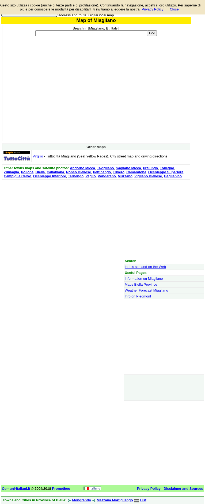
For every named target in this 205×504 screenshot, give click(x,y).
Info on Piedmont (138, 296)
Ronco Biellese (78, 172)
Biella (40, 172)
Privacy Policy (153, 9)
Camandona (136, 172)
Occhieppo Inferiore (49, 176)
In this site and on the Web (145, 267)
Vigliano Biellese (148, 176)
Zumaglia (11, 172)
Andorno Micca (82, 168)
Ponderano (107, 176)
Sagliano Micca (128, 168)
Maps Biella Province (141, 284)
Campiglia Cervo (17, 176)
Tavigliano (105, 168)
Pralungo (150, 168)
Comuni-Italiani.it (16, 489)
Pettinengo (102, 172)
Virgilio (38, 156)
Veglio (90, 176)
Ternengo (75, 176)
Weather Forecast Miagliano (146, 290)
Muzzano (125, 176)
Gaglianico (173, 176)
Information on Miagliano (144, 279)
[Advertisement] (96, 218)
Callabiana (55, 172)
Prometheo (61, 489)
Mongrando (81, 500)
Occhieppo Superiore (165, 172)
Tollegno (167, 168)
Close (174, 9)
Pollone (27, 172)
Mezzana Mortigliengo (115, 500)
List (143, 500)
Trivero (118, 172)
